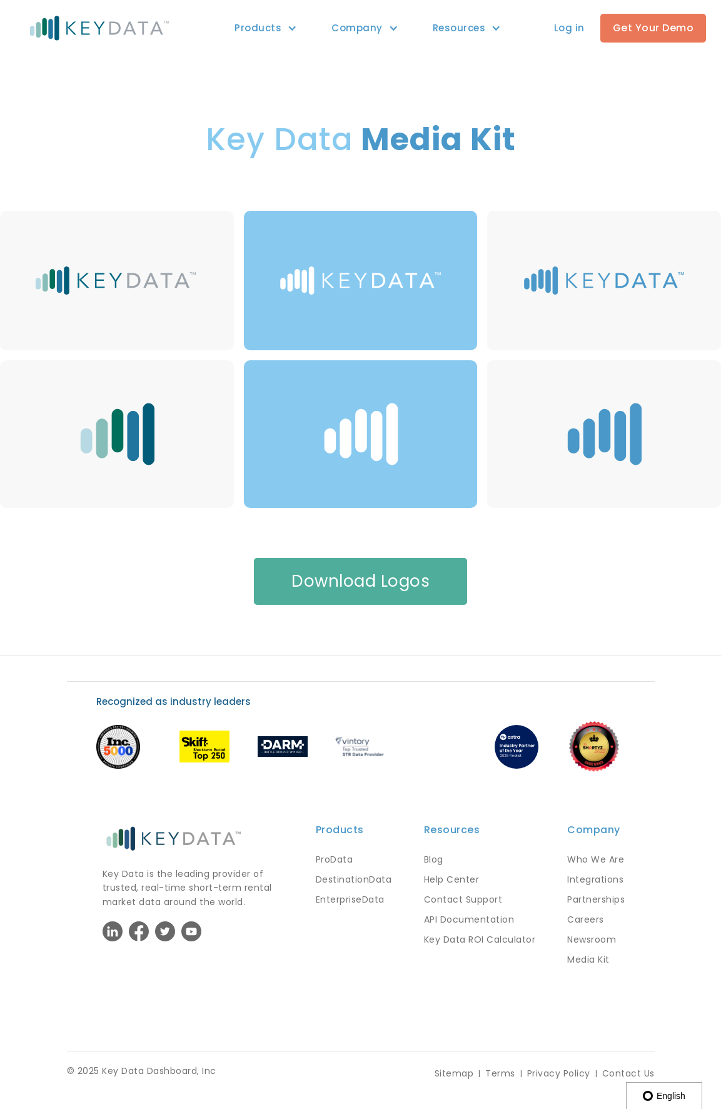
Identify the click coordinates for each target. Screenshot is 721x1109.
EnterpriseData (350, 899)
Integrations (595, 879)
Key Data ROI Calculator (480, 939)
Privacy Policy (558, 1073)
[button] (257, 28)
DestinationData (354, 879)
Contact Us (628, 1073)
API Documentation (469, 919)
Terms (500, 1073)
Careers (585, 919)
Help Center (452, 879)
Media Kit (588, 959)
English (664, 1096)
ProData (334, 859)
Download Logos (360, 581)
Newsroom (591, 939)
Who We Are (595, 859)
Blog (433, 859)
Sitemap (454, 1073)
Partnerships (596, 899)
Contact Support (463, 899)
